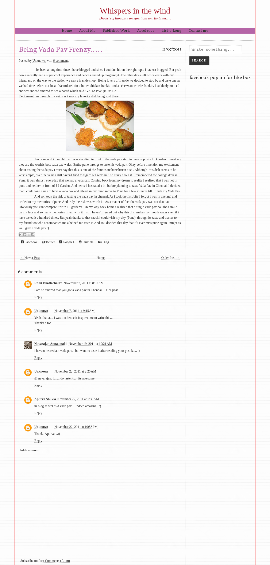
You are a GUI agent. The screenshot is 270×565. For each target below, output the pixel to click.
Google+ (66, 242)
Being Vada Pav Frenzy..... (60, 50)
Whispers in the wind (135, 10)
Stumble (86, 242)
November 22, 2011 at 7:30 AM (78, 399)
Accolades (145, 30)
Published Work (116, 30)
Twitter (48, 242)
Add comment (29, 450)
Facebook (29, 242)
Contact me (198, 30)
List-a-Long (171, 30)
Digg (103, 242)
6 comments (61, 60)
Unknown (39, 60)
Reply (38, 297)
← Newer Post (30, 257)
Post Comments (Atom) (54, 560)
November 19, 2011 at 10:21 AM (90, 343)
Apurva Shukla (45, 399)
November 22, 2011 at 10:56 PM (75, 427)
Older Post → (170, 257)
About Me (87, 30)
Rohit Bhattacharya (48, 283)
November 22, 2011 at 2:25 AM (75, 371)
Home (67, 30)
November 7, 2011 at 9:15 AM (74, 311)
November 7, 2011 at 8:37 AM (84, 283)
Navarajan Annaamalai (50, 343)
